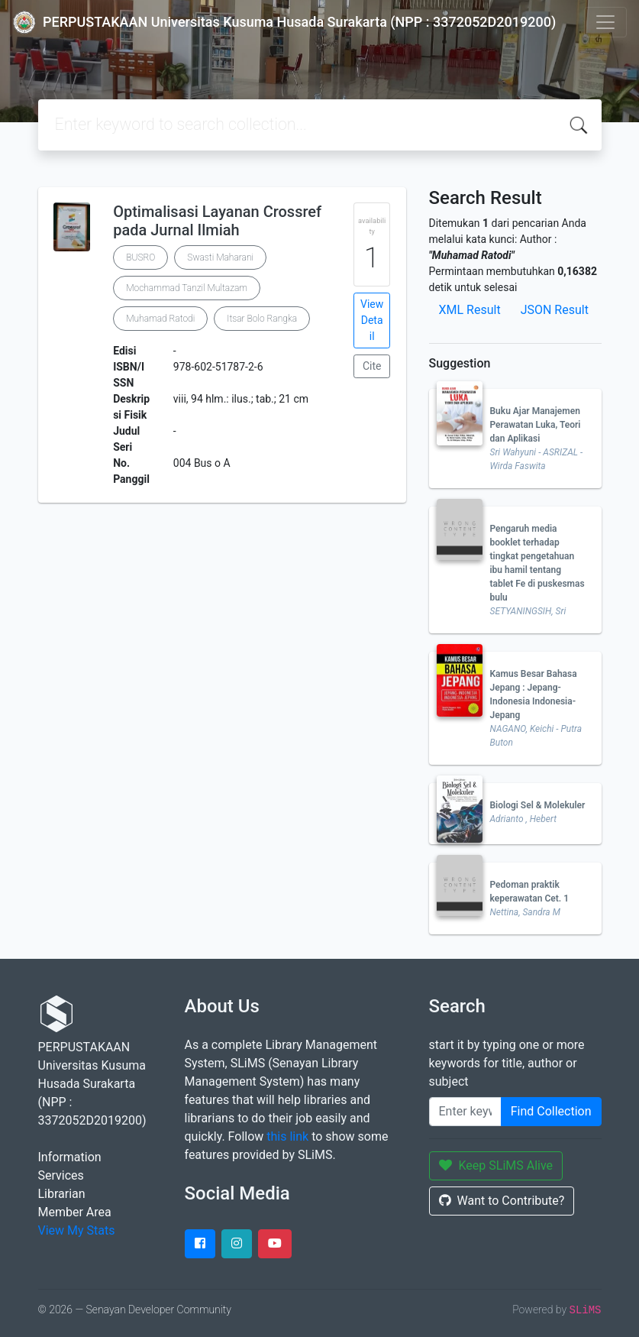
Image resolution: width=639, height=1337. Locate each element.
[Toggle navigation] (605, 22)
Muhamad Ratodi (160, 318)
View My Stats (76, 1230)
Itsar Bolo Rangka (262, 318)
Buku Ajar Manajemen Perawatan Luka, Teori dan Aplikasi (535, 425)
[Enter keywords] (465, 1111)
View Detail (371, 320)
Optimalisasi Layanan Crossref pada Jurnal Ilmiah (217, 220)
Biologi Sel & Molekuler (538, 805)
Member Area (74, 1212)
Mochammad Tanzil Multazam (186, 288)
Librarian (62, 1193)
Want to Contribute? (502, 1200)
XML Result (470, 310)
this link (287, 1136)
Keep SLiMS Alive (496, 1165)
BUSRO (140, 257)
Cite (372, 366)
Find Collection (551, 1111)
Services (61, 1175)
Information (70, 1157)
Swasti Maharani (220, 257)
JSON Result (555, 310)
